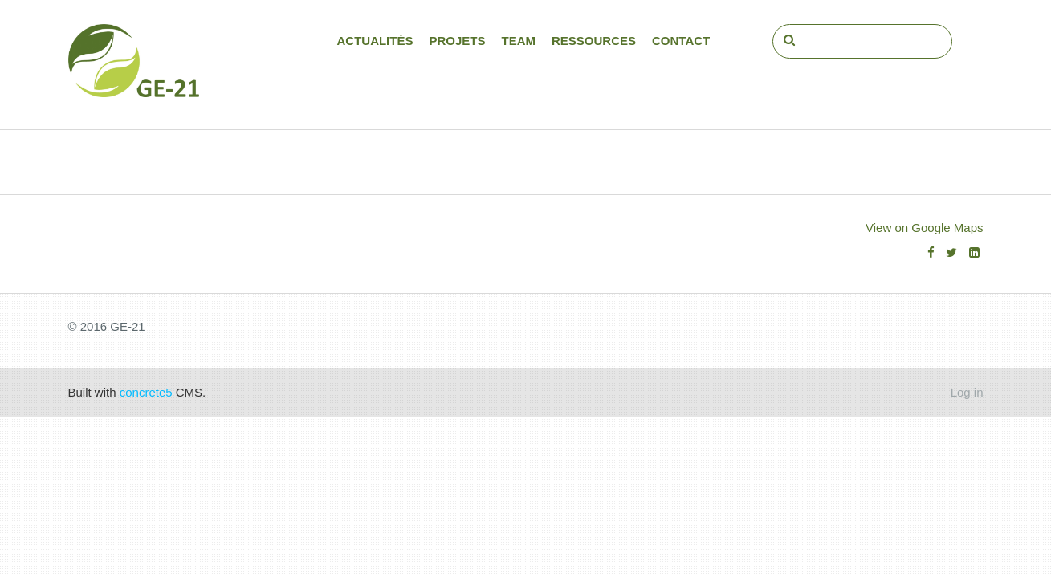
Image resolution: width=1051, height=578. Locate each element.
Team (519, 40)
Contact (681, 40)
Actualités (374, 40)
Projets (457, 40)
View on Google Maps (924, 227)
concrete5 (146, 392)
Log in (967, 392)
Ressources (594, 40)
